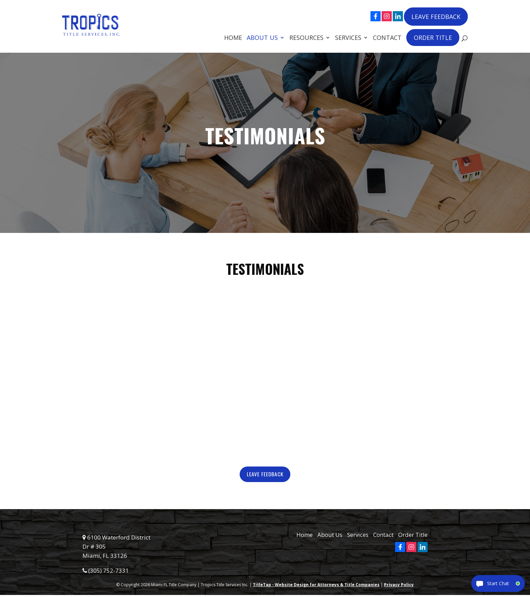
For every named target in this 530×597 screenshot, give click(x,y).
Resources (306, 37)
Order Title (433, 37)
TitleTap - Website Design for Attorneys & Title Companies (316, 587)
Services (348, 37)
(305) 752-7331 (105, 572)
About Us (262, 37)
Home (233, 37)
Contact (387, 37)
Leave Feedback (435, 16)
